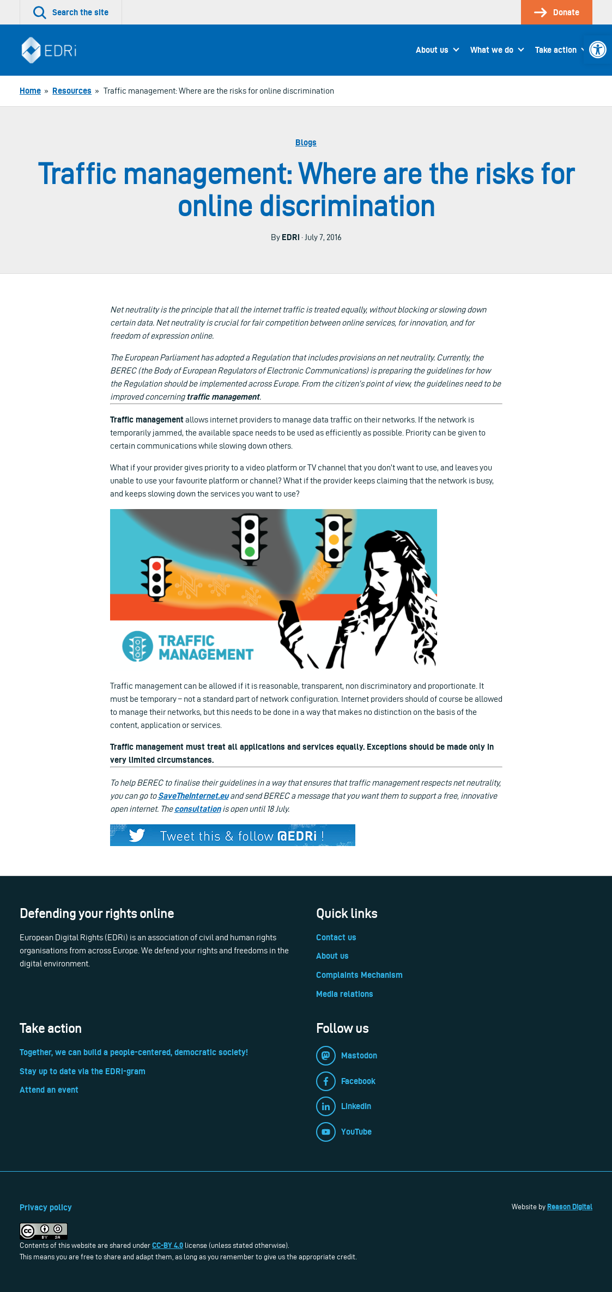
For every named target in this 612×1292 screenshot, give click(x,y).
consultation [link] (197, 808)
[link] (598, 49)
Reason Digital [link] (569, 1206)
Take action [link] (556, 49)
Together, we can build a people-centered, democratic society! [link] (134, 1052)
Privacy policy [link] (46, 1207)
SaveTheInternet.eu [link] (193, 795)
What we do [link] (491, 49)
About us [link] (432, 49)
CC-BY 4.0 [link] (167, 1245)
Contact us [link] (336, 937)
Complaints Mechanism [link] (359, 974)
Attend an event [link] (49, 1089)
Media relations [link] (344, 994)
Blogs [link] (306, 142)
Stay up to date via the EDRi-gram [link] (83, 1071)
